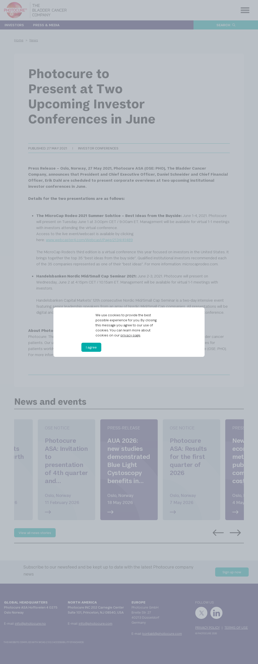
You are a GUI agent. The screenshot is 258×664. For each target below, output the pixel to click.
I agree (91, 347)
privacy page (130, 335)
